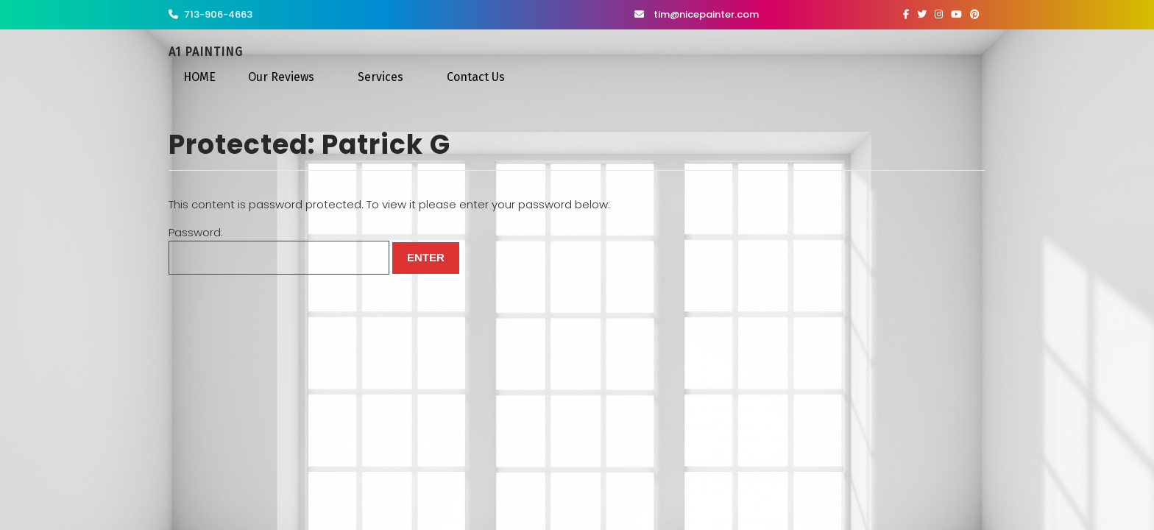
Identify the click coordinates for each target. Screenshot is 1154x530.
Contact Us (476, 77)
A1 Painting (206, 52)
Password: (279, 250)
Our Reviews (281, 77)
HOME (199, 77)
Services (380, 77)
